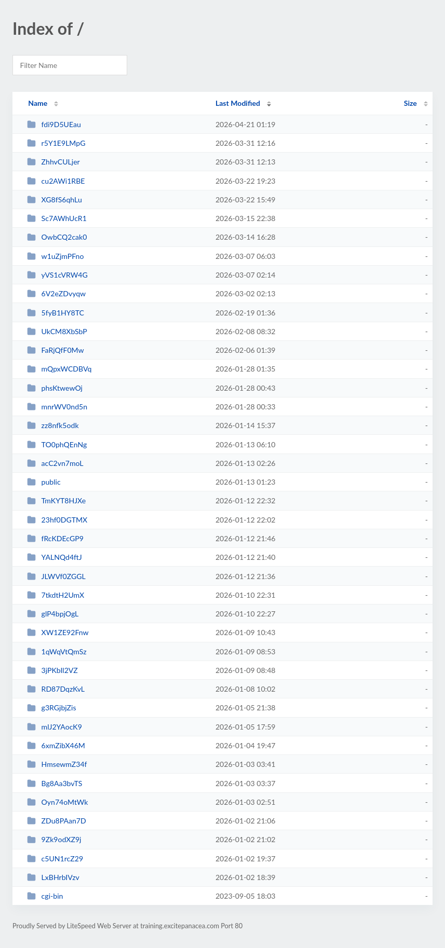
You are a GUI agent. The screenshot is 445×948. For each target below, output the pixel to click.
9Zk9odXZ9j (54, 839)
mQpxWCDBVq (59, 368)
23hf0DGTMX (57, 519)
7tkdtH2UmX (55, 594)
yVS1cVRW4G (57, 274)
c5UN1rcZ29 (55, 858)
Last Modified (237, 103)
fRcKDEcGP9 (55, 538)
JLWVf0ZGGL (56, 576)
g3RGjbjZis (51, 707)
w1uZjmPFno (55, 256)
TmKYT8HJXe (56, 500)
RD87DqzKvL (56, 688)
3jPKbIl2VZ (52, 670)
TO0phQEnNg (57, 444)
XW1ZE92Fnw (58, 632)
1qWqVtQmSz (56, 651)
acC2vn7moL (55, 463)
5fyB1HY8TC (55, 312)
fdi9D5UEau (54, 124)
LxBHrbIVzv (53, 877)
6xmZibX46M (56, 745)
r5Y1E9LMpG (56, 143)
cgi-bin (45, 895)
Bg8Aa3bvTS (54, 783)
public (43, 481)
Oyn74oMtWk (57, 802)
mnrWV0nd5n (57, 406)
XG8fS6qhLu (54, 199)
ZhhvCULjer (53, 161)
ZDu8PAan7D (56, 820)
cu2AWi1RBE (56, 180)
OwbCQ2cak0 (57, 236)
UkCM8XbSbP (57, 331)
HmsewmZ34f (57, 764)
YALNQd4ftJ (54, 557)
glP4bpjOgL (52, 613)
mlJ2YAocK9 (54, 726)
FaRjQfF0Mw (55, 350)
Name (37, 103)
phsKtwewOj (55, 387)
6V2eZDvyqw (56, 293)
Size (410, 103)
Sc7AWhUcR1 (57, 218)
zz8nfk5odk (52, 425)
